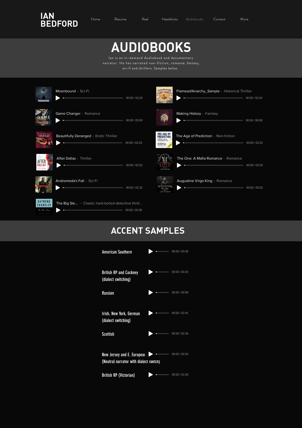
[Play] (58, 98)
